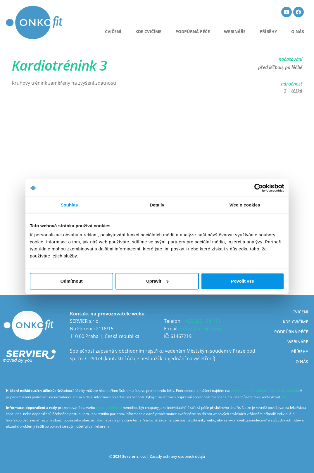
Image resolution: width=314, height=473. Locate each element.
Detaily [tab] (157, 204)
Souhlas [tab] (69, 204)
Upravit (157, 281)
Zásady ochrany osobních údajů (177, 456)
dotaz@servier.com (201, 328)
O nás (297, 31)
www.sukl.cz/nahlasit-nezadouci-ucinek (264, 390)
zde (284, 397)
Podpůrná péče (192, 31)
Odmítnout (72, 281)
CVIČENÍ (113, 31)
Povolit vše (242, 281)
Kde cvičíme (148, 31)
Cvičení (300, 312)
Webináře (235, 31)
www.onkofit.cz (109, 407)
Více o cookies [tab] (244, 204)
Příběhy (268, 31)
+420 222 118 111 (201, 321)
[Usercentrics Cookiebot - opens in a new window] (258, 187)
